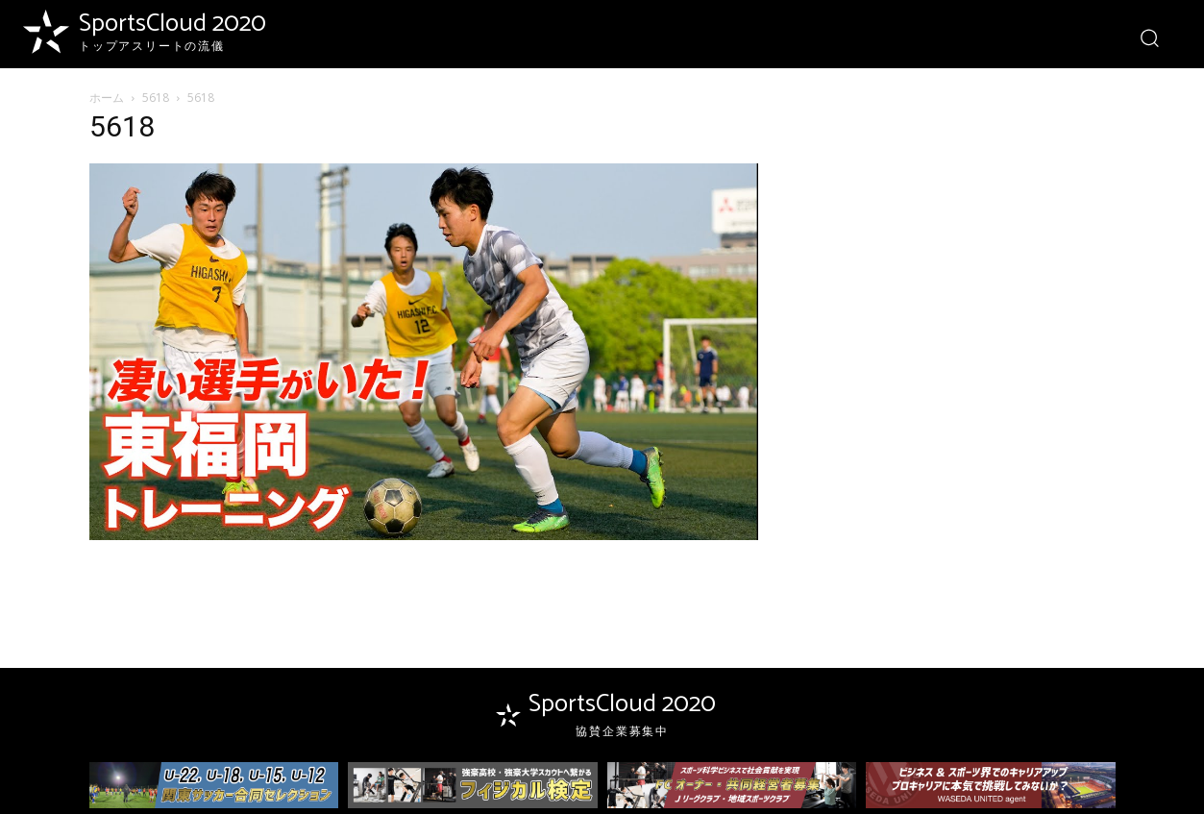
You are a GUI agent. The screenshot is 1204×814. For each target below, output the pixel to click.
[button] (1148, 37)
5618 (155, 97)
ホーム (106, 97)
